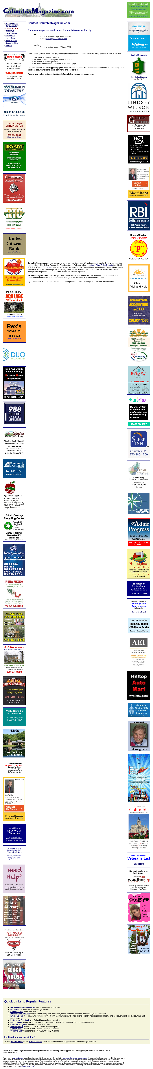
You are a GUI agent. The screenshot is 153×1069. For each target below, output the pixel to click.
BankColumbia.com (139, 77)
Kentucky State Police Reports (100, 265)
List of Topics (11, 38)
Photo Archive (11, 41)
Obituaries (47, 267)
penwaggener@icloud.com (56, 39)
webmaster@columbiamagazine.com (74, 1058)
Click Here (139, 864)
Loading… (76, 166)
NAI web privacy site (27, 1066)
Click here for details (14, 137)
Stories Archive (12, 43)
